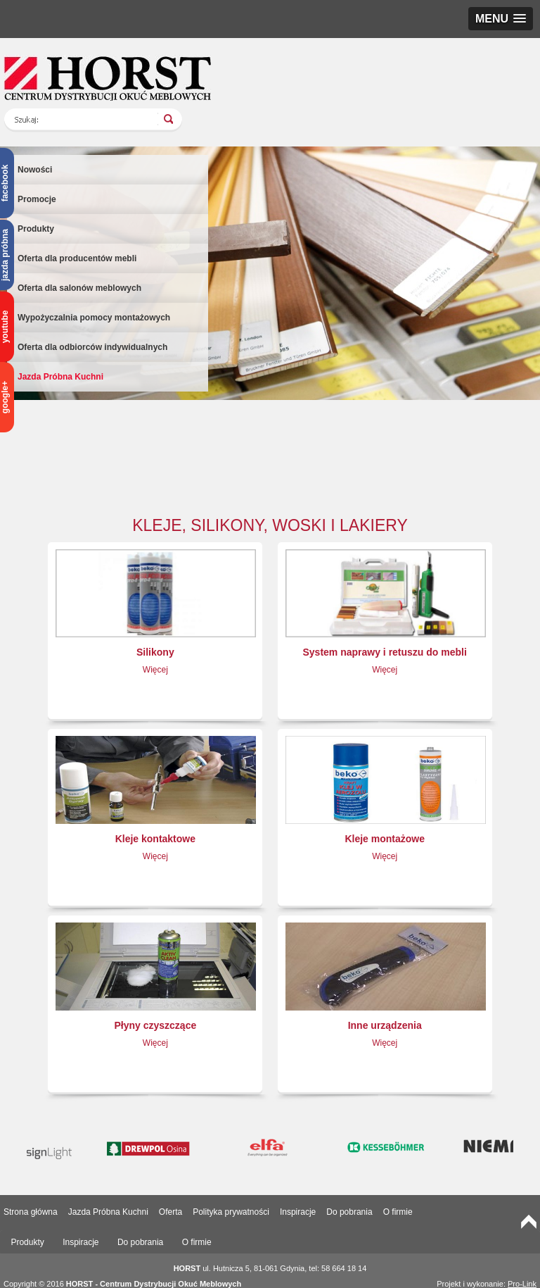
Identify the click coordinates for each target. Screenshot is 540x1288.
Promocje (37, 199)
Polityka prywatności (231, 1212)
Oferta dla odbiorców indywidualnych (92, 347)
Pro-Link (522, 1284)
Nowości (35, 170)
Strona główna (31, 1212)
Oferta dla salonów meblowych (79, 288)
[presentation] (27, 1243)
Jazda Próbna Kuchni (60, 377)
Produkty (36, 229)
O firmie (398, 1212)
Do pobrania (349, 1212)
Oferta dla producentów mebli (77, 258)
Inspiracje (298, 1212)
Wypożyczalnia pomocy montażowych (94, 318)
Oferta (170, 1212)
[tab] (27, 1243)
